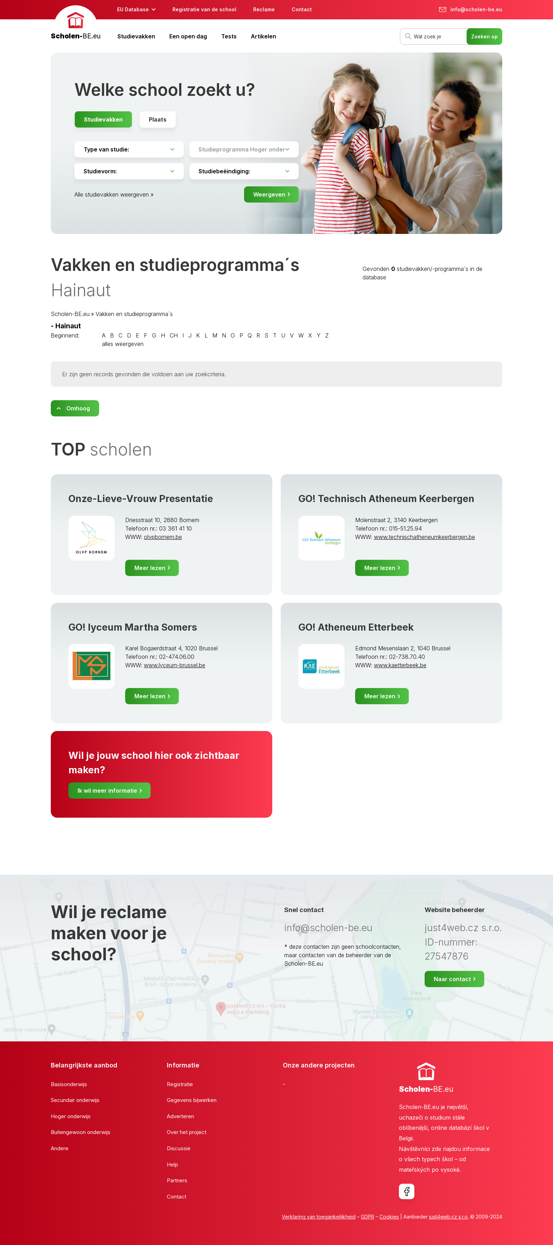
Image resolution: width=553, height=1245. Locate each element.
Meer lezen (149, 567)
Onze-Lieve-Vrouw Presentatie (140, 498)
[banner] (76, 23)
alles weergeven (123, 343)
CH (174, 335)
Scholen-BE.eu (70, 313)
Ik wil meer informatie (107, 790)
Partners (177, 1180)
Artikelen (263, 36)
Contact (302, 9)
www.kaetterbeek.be (400, 665)
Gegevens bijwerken (192, 1100)
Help (172, 1164)
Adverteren (180, 1116)
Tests (229, 36)
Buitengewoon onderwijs (80, 1132)
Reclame (264, 9)
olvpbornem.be (163, 536)
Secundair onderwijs (75, 1100)
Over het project (186, 1132)
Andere (59, 1148)
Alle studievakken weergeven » (114, 194)
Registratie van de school (204, 9)
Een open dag (188, 36)
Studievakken (136, 36)
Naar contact (452, 979)
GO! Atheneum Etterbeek (356, 627)
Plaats (157, 119)
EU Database (133, 9)
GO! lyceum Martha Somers (132, 627)
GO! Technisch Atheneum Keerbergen (386, 498)
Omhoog (78, 408)
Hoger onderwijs (71, 1116)
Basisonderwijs (69, 1084)
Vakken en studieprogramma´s (134, 313)
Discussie (178, 1148)
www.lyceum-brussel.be (174, 665)
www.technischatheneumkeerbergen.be (424, 536)
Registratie (180, 1084)
